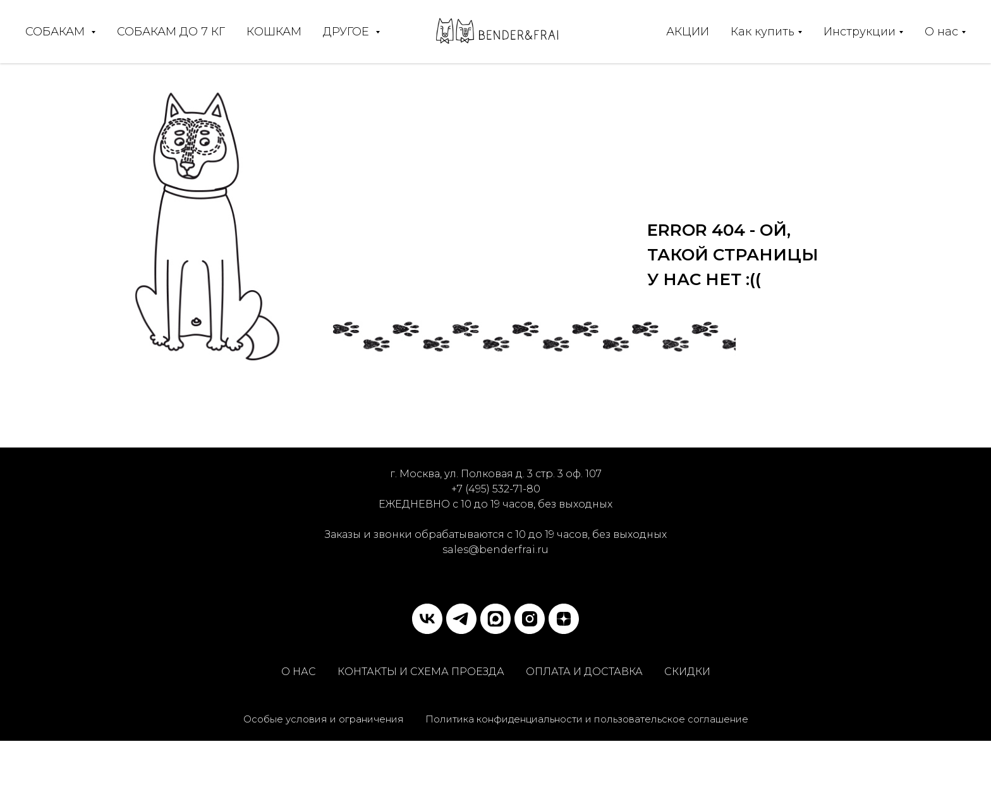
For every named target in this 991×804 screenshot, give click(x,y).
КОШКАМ (273, 32)
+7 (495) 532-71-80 (495, 489)
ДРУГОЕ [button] (347, 32)
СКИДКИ (687, 672)
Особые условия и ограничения (323, 719)
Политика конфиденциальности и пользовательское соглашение (586, 719)
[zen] (564, 619)
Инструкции (860, 32)
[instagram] (529, 619)
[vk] (427, 619)
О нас (941, 32)
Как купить (762, 32)
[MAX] (495, 619)
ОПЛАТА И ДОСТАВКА (584, 672)
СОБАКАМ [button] (56, 32)
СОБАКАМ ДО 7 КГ (171, 32)
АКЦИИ (687, 32)
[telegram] (461, 619)
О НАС (298, 672)
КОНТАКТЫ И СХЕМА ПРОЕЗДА (420, 672)
